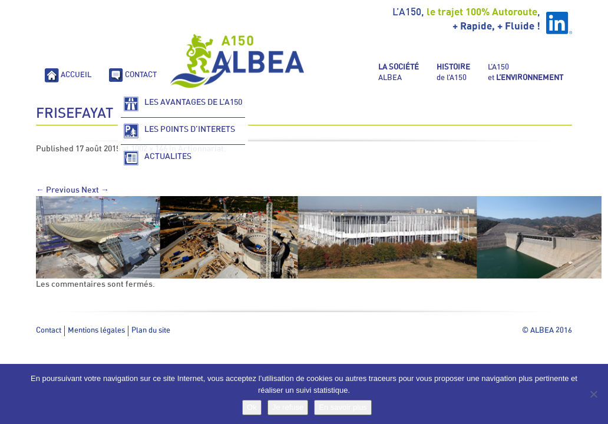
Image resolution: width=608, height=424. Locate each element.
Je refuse (287, 407)
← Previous (58, 190)
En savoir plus (343, 407)
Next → (95, 190)
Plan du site (150, 330)
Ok (252, 407)
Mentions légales (96, 330)
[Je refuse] (593, 394)
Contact (48, 330)
